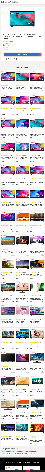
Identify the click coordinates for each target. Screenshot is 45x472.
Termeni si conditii (10, 462)
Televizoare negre (7, 453)
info (13, 90)
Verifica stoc (29, 54)
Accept (28, 471)
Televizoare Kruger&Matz (20, 453)
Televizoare (32, 453)
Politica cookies (35, 462)
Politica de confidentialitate (23, 462)
